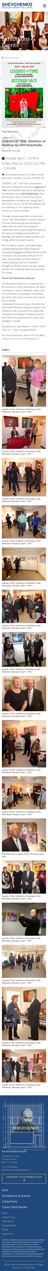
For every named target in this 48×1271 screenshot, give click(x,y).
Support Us (7, 1233)
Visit (5, 1190)
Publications (8, 1221)
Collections (9, 1201)
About (5, 1213)
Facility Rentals (9, 1225)
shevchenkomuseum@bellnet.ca (24, 338)
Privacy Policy (29, 1267)
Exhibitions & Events (16, 1196)
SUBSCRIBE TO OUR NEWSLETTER (24, 1178)
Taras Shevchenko (14, 1207)
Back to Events (10, 57)
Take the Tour (8, 1217)
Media (5, 1229)
